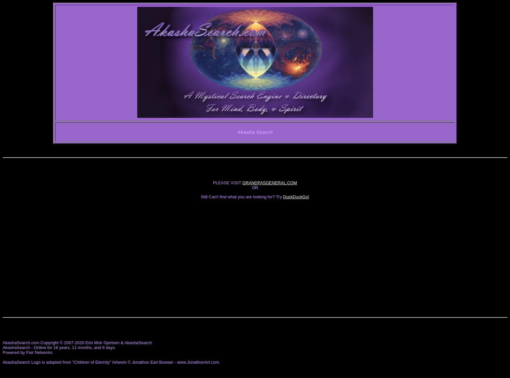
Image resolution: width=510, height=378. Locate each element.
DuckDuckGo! (296, 196)
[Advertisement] (255, 249)
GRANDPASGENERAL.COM (269, 182)
